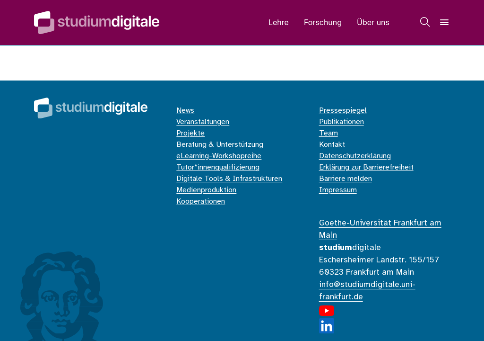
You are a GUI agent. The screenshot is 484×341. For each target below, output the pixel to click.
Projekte (190, 133)
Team (328, 133)
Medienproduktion (206, 190)
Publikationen (341, 122)
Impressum (338, 190)
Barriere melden (345, 179)
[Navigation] (444, 22)
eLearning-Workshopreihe (218, 156)
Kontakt (332, 145)
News (185, 111)
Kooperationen (200, 201)
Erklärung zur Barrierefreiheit (366, 167)
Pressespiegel (343, 111)
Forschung (323, 22)
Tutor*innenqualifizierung (217, 167)
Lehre (278, 22)
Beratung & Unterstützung (219, 145)
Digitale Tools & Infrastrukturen (229, 179)
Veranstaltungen (202, 122)
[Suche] (425, 22)
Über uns (373, 22)
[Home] (96, 22)
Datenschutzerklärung (355, 156)
